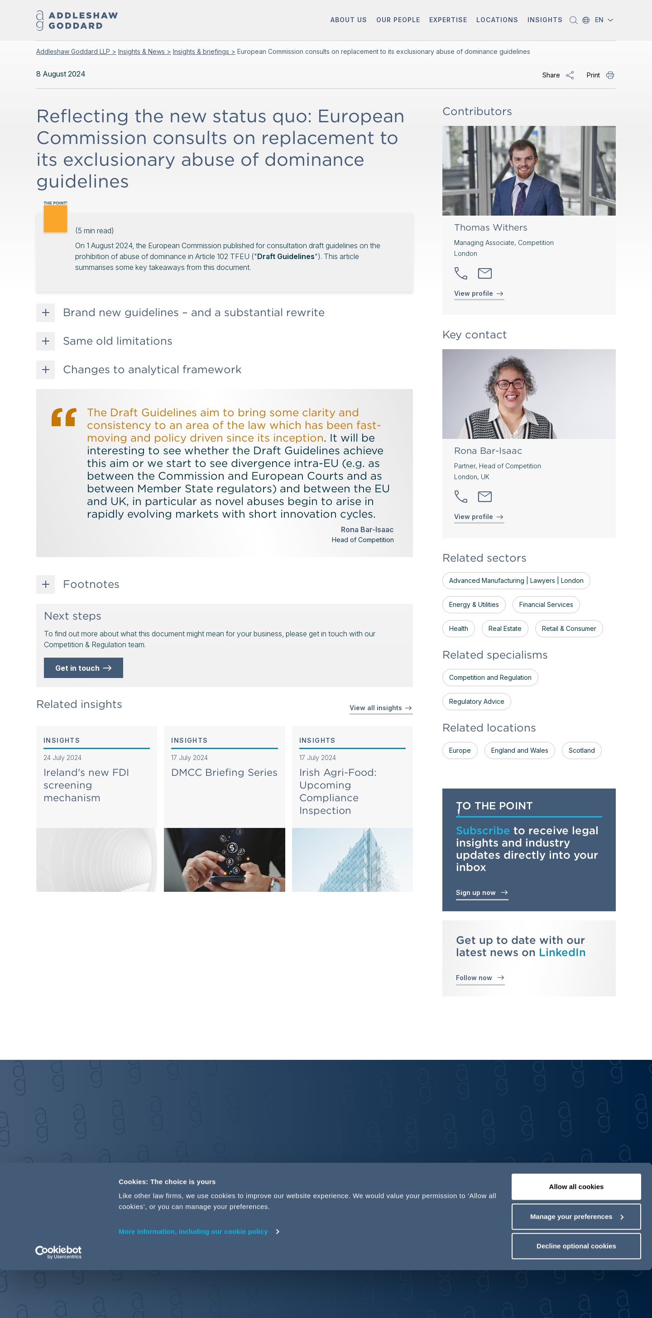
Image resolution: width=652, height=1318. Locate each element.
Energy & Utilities (474, 604)
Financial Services (546, 604)
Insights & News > (144, 51)
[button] (349, 20)
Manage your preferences (576, 1264)
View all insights (381, 707)
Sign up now (482, 892)
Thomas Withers (490, 227)
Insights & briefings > (204, 51)
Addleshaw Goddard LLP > (76, 51)
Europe (460, 750)
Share (551, 75)
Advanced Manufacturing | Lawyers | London (516, 580)
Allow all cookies (576, 1234)
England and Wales (519, 750)
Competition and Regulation (490, 677)
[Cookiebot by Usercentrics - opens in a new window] (58, 1300)
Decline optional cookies (576, 1294)
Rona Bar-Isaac (488, 450)
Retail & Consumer (569, 628)
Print (593, 75)
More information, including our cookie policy (193, 1279)
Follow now (480, 977)
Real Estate (505, 628)
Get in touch (84, 668)
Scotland (582, 750)
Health (458, 628)
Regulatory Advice (476, 701)
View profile (473, 293)
